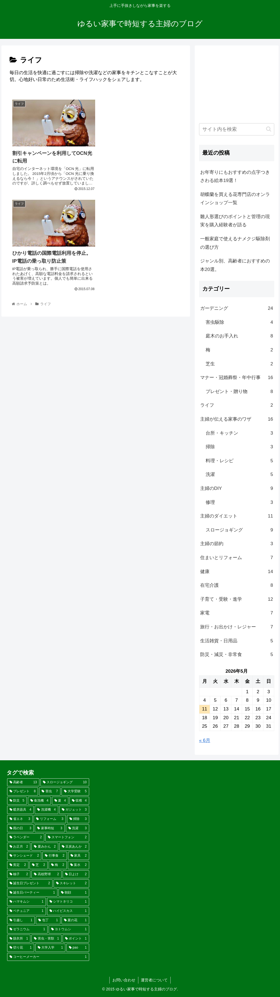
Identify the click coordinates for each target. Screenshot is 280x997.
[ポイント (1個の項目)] (76, 939)
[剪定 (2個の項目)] (17, 865)
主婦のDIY (236, 488)
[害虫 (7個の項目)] (49, 791)
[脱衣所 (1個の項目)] (18, 939)
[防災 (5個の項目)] (17, 801)
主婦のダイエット (236, 516)
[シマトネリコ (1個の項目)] (68, 902)
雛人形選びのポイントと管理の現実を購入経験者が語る (235, 221)
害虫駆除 (239, 322)
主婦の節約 (236, 544)
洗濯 (239, 474)
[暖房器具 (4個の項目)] (20, 810)
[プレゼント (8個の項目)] (22, 791)
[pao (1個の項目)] (77, 948)
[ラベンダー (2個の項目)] (25, 837)
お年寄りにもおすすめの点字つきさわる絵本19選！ (235, 176)
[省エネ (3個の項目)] (20, 819)
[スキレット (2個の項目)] (71, 883)
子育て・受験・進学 (236, 599)
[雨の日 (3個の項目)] (20, 828)
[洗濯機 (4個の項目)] (46, 810)
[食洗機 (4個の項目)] (39, 801)
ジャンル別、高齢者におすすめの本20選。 (235, 265)
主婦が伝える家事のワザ (236, 419)
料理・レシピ (239, 461)
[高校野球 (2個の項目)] (46, 874)
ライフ (236, 405)
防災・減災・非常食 (236, 655)
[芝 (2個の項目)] (39, 865)
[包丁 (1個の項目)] (48, 920)
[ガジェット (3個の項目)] (74, 810)
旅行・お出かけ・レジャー (236, 627)
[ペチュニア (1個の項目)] (26, 911)
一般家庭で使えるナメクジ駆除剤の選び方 (235, 243)
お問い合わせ (123, 980)
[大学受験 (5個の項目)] (75, 791)
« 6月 (204, 740)
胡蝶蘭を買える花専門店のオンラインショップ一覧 (235, 199)
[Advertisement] (236, 84)
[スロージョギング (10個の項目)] (64, 782)
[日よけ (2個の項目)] (76, 874)
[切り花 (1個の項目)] (20, 948)
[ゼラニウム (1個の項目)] (27, 929)
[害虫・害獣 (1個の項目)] (46, 939)
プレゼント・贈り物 (239, 392)
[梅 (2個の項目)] (58, 865)
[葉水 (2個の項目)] (78, 865)
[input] (236, 129)
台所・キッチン (239, 433)
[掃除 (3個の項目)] (78, 819)
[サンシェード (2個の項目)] (24, 856)
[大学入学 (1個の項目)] (50, 948)
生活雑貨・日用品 (236, 641)
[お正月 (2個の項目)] (18, 847)
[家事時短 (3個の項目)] (50, 828)
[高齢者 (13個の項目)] (23, 782)
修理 (239, 502)
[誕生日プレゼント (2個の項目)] (29, 883)
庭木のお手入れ (239, 336)
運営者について (154, 980)
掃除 (239, 447)
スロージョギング (239, 530)
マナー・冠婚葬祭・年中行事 (236, 378)
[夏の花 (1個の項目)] (75, 920)
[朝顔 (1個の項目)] (74, 893)
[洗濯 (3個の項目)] (77, 828)
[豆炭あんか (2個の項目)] (74, 847)
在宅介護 (236, 585)
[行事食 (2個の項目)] (54, 856)
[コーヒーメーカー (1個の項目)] (48, 957)
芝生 (239, 364)
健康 (236, 572)
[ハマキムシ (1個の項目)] (26, 902)
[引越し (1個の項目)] (21, 920)
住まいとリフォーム (236, 558)
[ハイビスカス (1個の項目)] (68, 911)
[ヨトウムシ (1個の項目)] (69, 929)
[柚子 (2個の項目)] (18, 874)
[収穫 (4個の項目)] (79, 801)
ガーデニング (236, 308)
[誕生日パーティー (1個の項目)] (32, 893)
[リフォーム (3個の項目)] (50, 819)
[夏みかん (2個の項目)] (44, 847)
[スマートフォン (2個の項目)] (67, 837)
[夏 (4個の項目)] (60, 801)
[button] (268, 129)
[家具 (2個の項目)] (78, 856)
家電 (236, 613)
